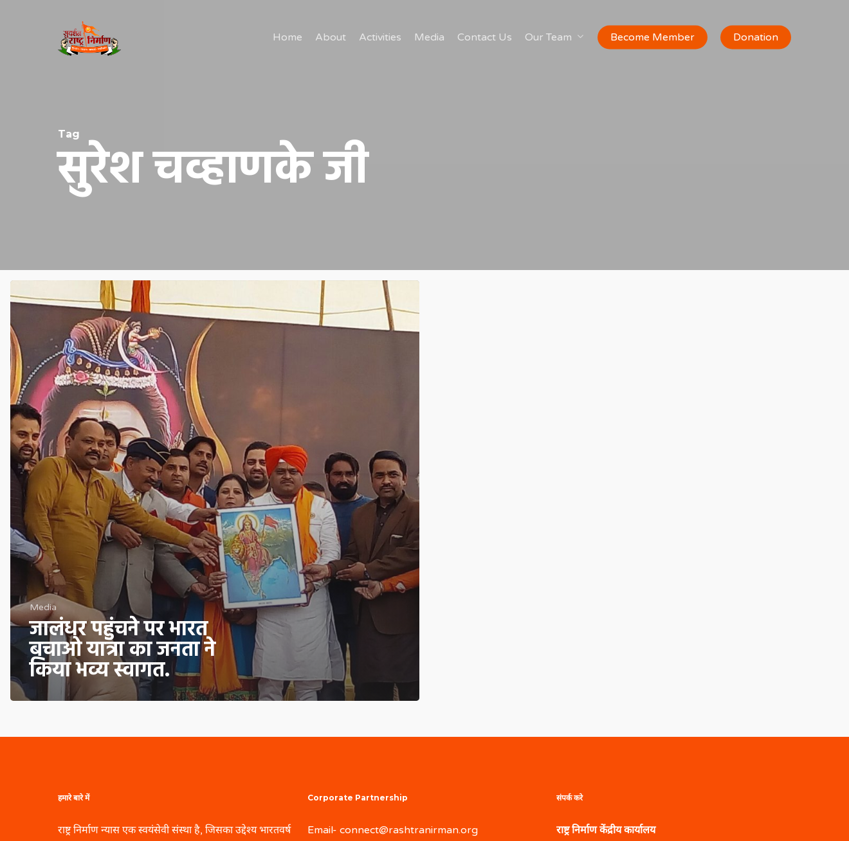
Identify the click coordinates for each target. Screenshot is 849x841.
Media (43, 607)
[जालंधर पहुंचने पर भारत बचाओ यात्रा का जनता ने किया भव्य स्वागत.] (214, 490)
